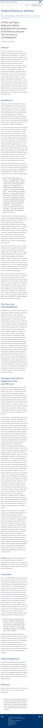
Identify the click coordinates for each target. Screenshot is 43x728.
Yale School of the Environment (4, 1)
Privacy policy (19, 716)
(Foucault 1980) (7, 592)
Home (2, 15)
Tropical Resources (9, 15)
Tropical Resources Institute (18, 11)
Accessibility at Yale (12, 716)
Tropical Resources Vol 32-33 (23, 15)
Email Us (9, 725)
